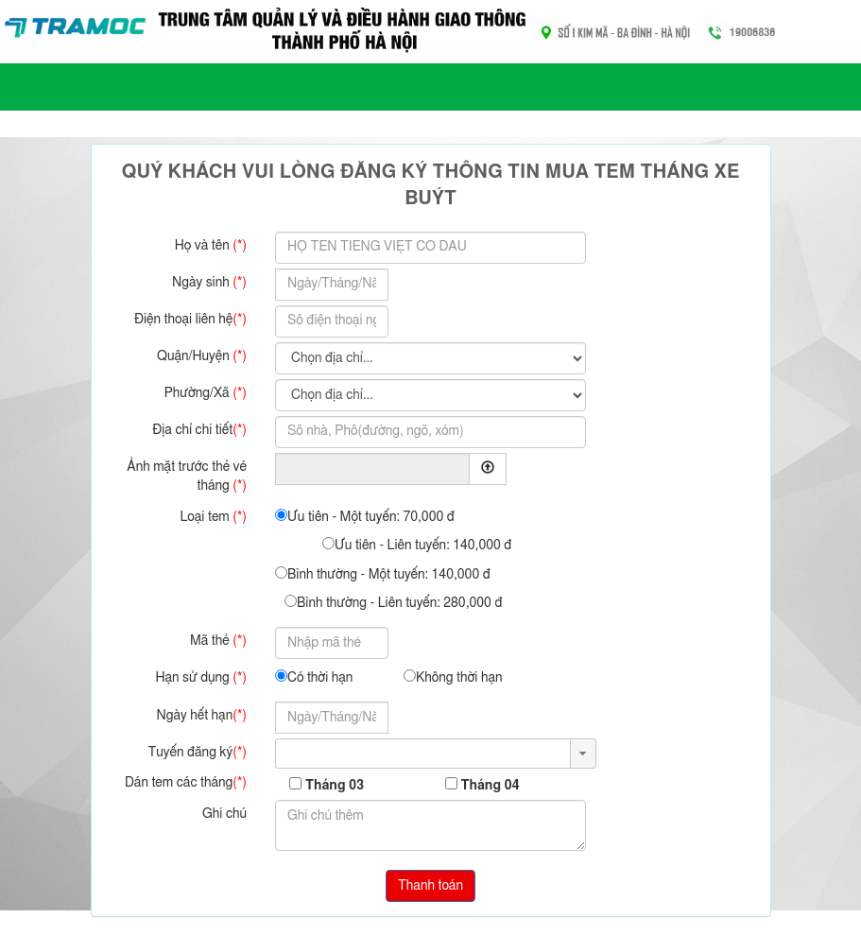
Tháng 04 (489, 785)
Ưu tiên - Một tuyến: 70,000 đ (365, 516)
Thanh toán (430, 886)
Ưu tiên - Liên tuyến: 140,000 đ (416, 544)
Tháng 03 (334, 785)
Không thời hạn (453, 677)
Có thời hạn (314, 677)
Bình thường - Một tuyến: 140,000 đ (383, 573)
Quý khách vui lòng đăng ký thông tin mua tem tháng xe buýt (430, 186)
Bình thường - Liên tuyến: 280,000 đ (393, 602)
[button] (583, 753)
